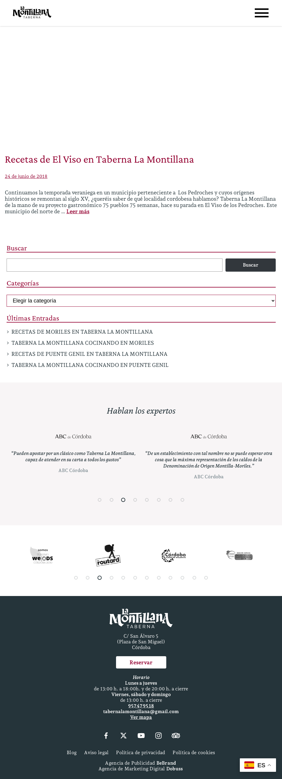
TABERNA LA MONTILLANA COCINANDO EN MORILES (82, 343)
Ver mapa (141, 717)
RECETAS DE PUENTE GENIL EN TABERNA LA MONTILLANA (89, 354)
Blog (72, 752)
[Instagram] (158, 736)
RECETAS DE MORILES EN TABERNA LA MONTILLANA (82, 332)
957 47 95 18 (141, 706)
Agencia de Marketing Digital (140, 769)
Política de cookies (194, 752)
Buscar (17, 248)
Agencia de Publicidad (140, 763)
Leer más (77, 211)
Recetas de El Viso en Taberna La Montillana (99, 159)
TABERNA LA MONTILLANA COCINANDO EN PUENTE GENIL (90, 365)
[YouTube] (140, 736)
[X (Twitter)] (123, 736)
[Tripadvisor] (175, 736)
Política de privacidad (140, 752)
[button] (99, 500)
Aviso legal (96, 752)
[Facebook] (106, 736)
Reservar (141, 662)
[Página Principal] (32, 13)
